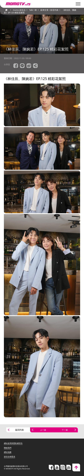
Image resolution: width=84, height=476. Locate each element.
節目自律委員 (9, 456)
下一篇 (65, 429)
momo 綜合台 (19, 10)
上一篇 (43, 429)
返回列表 (19, 429)
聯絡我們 (7, 447)
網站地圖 (7, 452)
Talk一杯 (33, 10)
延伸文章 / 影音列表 (49, 10)
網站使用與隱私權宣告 (13, 443)
